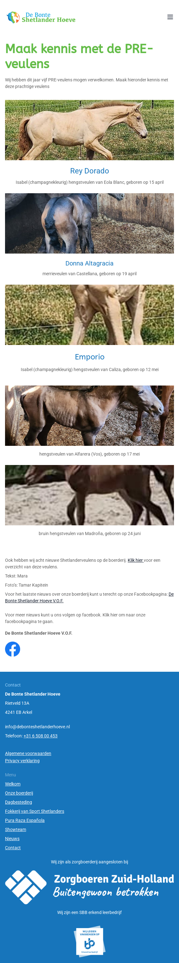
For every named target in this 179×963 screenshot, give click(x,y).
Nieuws (12, 838)
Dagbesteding (18, 802)
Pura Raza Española (25, 820)
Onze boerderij (19, 793)
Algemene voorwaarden (28, 753)
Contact (13, 847)
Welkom (12, 783)
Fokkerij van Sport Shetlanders (34, 811)
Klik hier (136, 560)
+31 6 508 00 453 (41, 735)
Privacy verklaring (22, 760)
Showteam (15, 829)
